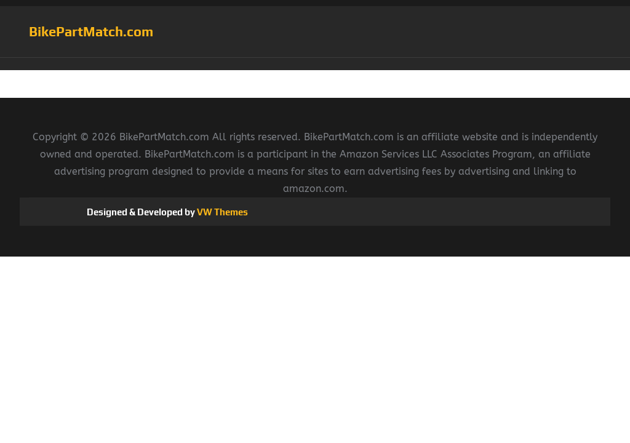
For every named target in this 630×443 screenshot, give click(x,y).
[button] (315, 64)
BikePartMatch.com (91, 31)
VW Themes (221, 212)
